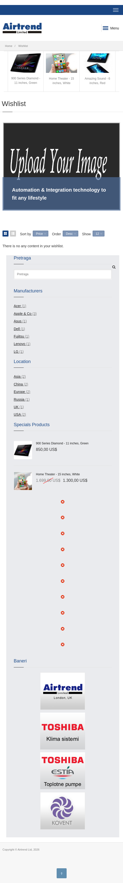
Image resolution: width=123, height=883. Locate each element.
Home (8, 45)
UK (19, 402)
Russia (22, 395)
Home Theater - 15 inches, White (61, 69)
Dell (19, 324)
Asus (20, 317)
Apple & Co (25, 309)
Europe (22, 387)
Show (86, 230)
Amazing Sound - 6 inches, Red (97, 69)
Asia (20, 372)
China (21, 380)
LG (19, 347)
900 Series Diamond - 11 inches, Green (25, 69)
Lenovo (22, 339)
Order (56, 230)
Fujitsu (21, 332)
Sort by (25, 230)
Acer (20, 301)
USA (20, 410)
